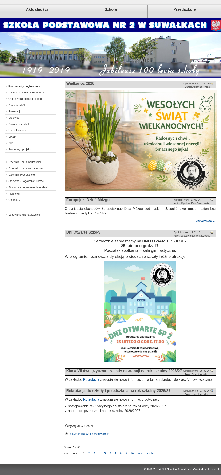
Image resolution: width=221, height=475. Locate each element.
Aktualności (37, 9)
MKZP (12, 136)
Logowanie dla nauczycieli (24, 214)
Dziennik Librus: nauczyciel (24, 162)
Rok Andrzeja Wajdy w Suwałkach (89, 433)
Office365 (14, 200)
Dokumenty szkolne (20, 124)
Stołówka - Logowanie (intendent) (28, 187)
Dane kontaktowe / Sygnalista (26, 92)
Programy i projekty (20, 149)
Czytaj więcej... (205, 220)
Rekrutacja (14, 111)
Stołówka (13, 117)
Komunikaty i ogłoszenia (24, 86)
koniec (151, 453)
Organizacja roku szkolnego (25, 98)
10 (132, 453)
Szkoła (111, 9)
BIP (10, 143)
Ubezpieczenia (17, 130)
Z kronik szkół (16, 105)
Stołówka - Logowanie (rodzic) (26, 181)
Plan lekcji (14, 193)
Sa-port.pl (213, 469)
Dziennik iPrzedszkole (21, 174)
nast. (140, 453)
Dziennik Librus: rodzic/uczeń (25, 168)
